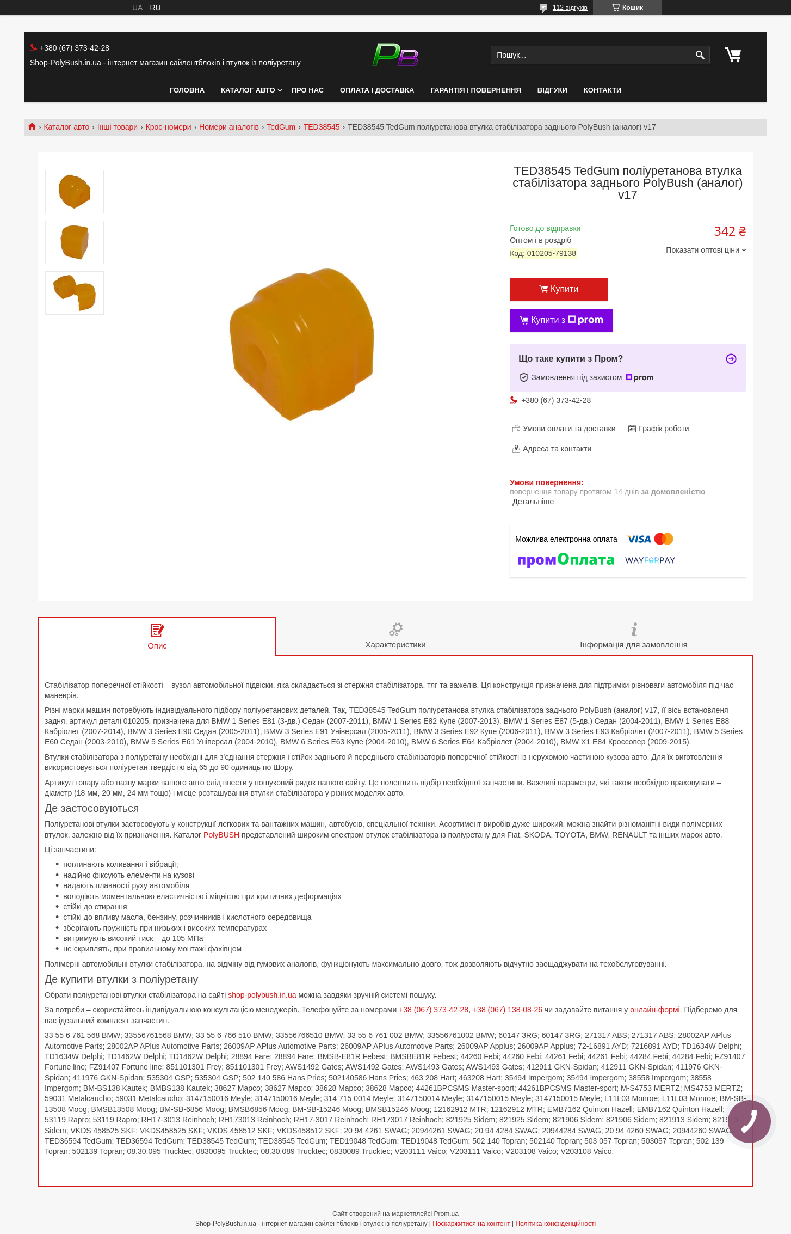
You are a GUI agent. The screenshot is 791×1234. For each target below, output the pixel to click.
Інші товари (117, 127)
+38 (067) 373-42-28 (433, 1009)
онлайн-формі (655, 1009)
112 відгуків (570, 7)
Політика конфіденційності (555, 1223)
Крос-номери (168, 127)
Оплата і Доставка (377, 90)
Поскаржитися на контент (471, 1223)
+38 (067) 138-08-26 (507, 1009)
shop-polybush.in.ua (262, 995)
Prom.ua (446, 1214)
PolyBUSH (221, 834)
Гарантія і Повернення (475, 90)
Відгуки (552, 90)
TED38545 (322, 127)
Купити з (567, 320)
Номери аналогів (229, 127)
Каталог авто (248, 90)
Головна (187, 90)
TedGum (281, 127)
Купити (564, 289)
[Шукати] (700, 55)
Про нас (308, 90)
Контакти (603, 90)
